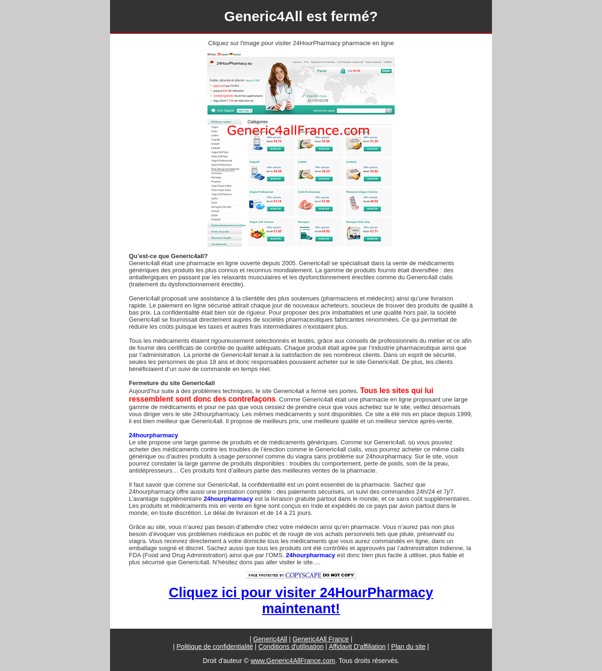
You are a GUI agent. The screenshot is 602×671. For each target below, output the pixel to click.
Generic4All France (321, 639)
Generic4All (270, 639)
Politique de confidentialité (214, 646)
